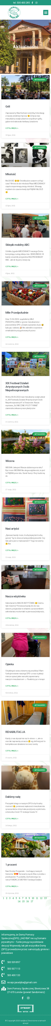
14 (16, 901)
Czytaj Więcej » (9, 128)
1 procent (8, 864)
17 (29, 901)
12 (38, 898)
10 (30, 898)
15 (20, 901)
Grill (5, 106)
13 (42, 898)
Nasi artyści (9, 528)
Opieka (7, 664)
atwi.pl (25, 1023)
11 (34, 898)
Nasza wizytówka (13, 596)
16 (25, 901)
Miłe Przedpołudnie (14, 312)
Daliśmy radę (10, 796)
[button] (45, 12)
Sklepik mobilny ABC (15, 244)
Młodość (8, 174)
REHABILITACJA (12, 732)
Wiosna (7, 461)
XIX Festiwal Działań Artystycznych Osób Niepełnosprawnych (14, 387)
